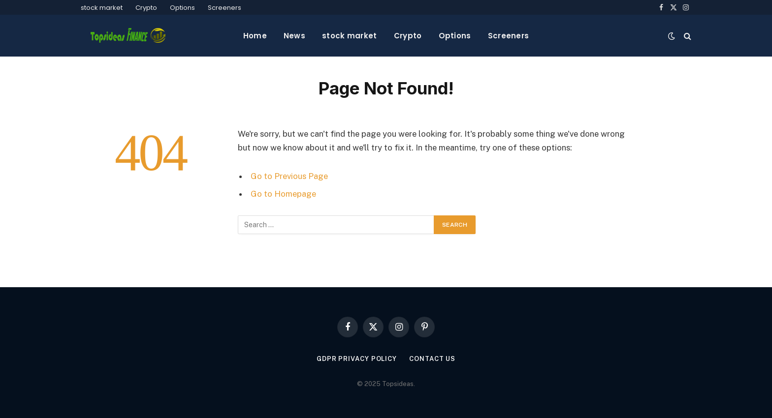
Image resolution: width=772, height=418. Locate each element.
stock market (102, 7)
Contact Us (432, 358)
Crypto (146, 7)
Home (255, 35)
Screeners (224, 7)
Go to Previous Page (289, 176)
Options (182, 7)
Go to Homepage (283, 194)
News (294, 35)
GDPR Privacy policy (357, 358)
